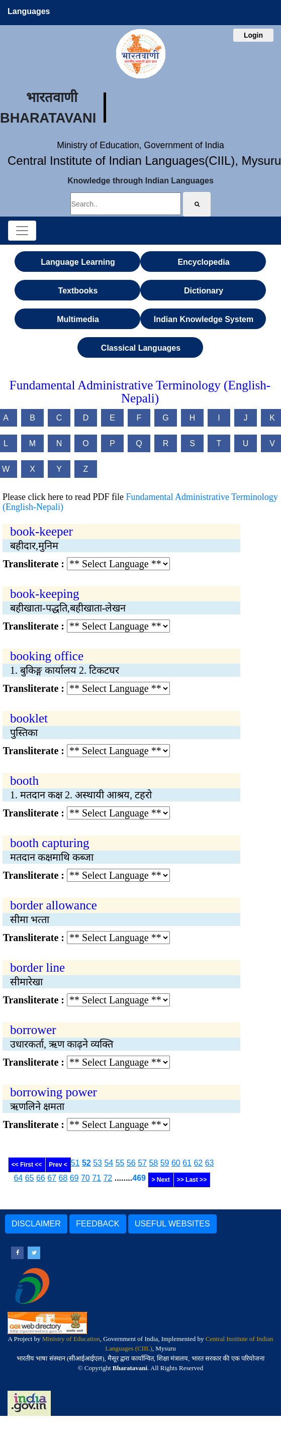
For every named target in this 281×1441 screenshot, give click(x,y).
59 (164, 1163)
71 (96, 1178)
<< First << (27, 1164)
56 (131, 1163)
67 (51, 1178)
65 (29, 1178)
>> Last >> (192, 1179)
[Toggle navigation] (22, 231)
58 (153, 1163)
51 (75, 1163)
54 (108, 1163)
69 (74, 1178)
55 (120, 1163)
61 (187, 1163)
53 (97, 1163)
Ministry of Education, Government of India (140, 145)
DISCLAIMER (36, 1223)
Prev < (58, 1164)
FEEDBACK (97, 1223)
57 (142, 1163)
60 (175, 1163)
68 (62, 1178)
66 (40, 1178)
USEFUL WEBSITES (172, 1223)
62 (198, 1163)
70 (85, 1178)
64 (18, 1178)
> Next (160, 1179)
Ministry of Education (71, 1339)
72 (107, 1178)
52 (86, 1163)
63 (209, 1163)
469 (139, 1178)
